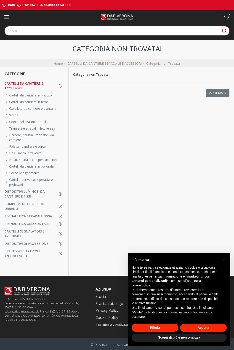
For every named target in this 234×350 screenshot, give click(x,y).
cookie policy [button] (141, 285)
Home (58, 63)
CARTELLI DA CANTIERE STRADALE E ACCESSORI (104, 63)
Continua (215, 93)
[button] (224, 260)
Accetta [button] (203, 327)
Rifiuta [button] (155, 327)
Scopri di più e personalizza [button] (179, 337)
